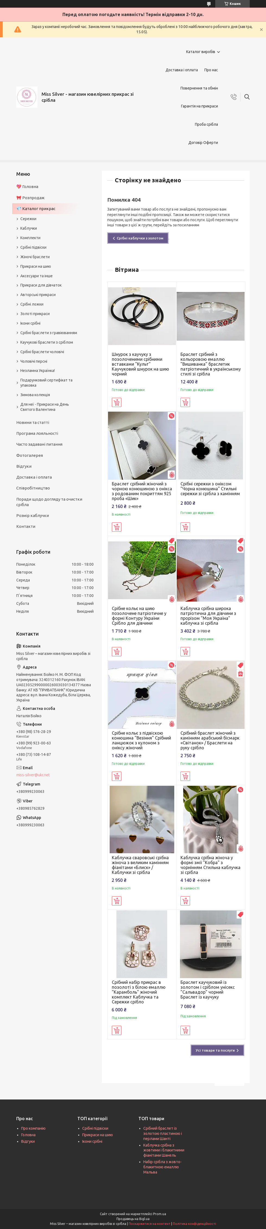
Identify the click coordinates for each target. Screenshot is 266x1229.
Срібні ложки (31, 304)
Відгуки (23, 466)
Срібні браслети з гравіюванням (48, 333)
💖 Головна (27, 186)
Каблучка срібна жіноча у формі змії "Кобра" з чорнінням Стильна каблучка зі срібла (210, 865)
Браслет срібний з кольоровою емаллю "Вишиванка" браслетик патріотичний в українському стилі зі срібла (210, 364)
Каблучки (28, 228)
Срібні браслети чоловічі (42, 352)
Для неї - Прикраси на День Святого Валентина (44, 407)
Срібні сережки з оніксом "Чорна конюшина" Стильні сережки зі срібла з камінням (210, 488)
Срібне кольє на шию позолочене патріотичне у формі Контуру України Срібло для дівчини (139, 616)
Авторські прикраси (38, 294)
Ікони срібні (30, 323)
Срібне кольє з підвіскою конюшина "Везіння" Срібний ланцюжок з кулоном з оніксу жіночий (141, 740)
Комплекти (30, 238)
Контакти (25, 526)
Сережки (28, 219)
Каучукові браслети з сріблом (46, 342)
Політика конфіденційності (194, 1223)
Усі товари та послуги (215, 1050)
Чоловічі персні (33, 361)
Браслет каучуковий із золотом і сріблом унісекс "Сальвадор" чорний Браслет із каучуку (207, 989)
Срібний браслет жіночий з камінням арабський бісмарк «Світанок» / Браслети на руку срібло (209, 740)
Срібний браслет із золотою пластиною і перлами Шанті (162, 1133)
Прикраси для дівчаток (41, 285)
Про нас (211, 70)
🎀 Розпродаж (30, 197)
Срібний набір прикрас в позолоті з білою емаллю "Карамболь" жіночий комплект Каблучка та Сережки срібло (139, 992)
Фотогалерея (29, 455)
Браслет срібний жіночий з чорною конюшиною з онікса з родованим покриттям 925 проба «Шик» (142, 491)
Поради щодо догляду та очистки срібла (49, 502)
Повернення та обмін (199, 88)
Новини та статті (32, 422)
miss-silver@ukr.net (33, 775)
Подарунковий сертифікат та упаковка (46, 382)
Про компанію (33, 1128)
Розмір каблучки (32, 515)
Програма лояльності (37, 433)
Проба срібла (206, 124)
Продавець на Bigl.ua (133, 1219)
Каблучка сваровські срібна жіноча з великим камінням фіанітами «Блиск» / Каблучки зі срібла (140, 865)
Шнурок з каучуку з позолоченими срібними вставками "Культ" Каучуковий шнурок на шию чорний (140, 364)
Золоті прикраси (35, 314)
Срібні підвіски (33, 247)
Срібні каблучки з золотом (140, 238)
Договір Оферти (203, 142)
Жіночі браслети (35, 257)
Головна (28, 1135)
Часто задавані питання (39, 444)
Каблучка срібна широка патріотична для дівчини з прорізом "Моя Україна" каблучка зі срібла (208, 616)
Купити (116, 402)
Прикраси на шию (35, 266)
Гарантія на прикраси (199, 106)
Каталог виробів (200, 52)
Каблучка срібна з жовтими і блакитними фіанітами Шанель (163, 1150)
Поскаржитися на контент (149, 1223)
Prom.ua (159, 1214)
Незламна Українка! (37, 370)
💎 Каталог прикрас (35, 208)
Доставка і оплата (182, 70)
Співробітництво (33, 488)
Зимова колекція (35, 395)
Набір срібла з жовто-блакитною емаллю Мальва (162, 1167)
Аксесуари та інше (36, 276)
